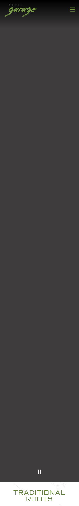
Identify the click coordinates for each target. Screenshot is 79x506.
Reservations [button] (39, 488)
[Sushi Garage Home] (20, 10)
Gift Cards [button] (40, 500)
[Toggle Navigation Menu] (72, 9)
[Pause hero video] (39, 472)
